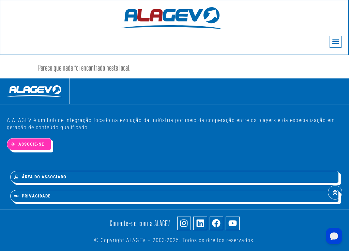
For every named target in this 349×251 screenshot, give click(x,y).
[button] (334, 42)
